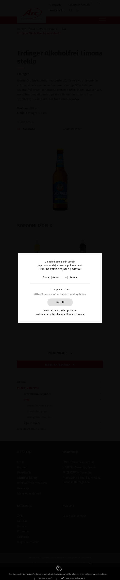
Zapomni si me (61, 289)
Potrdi (60, 302)
